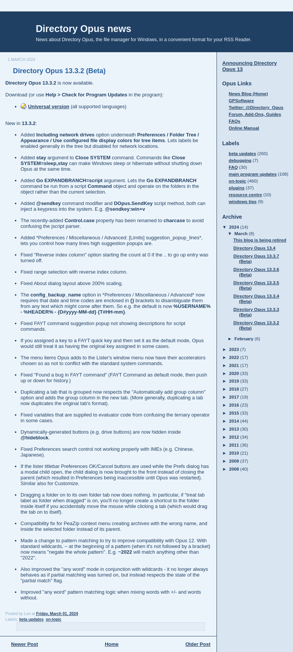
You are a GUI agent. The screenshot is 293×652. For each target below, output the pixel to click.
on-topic (53, 619)
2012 (234, 436)
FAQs (234, 121)
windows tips (242, 201)
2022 (234, 357)
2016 (234, 404)
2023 (234, 349)
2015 (234, 412)
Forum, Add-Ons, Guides (255, 114)
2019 (234, 380)
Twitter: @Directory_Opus (256, 107)
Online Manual (244, 127)
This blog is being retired (259, 239)
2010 (234, 452)
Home (111, 644)
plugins (237, 187)
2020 (234, 373)
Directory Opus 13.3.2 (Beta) (59, 71)
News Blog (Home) (248, 93)
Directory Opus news (83, 28)
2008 (234, 468)
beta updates (31, 619)
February (244, 338)
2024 (234, 226)
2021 (234, 365)
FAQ (233, 167)
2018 (234, 388)
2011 (234, 444)
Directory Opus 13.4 (254, 247)
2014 (234, 420)
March (241, 233)
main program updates (253, 173)
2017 (234, 396)
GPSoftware (241, 100)
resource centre (245, 194)
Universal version (48, 106)
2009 (234, 460)
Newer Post (24, 644)
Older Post (197, 644)
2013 (234, 428)
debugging (240, 160)
